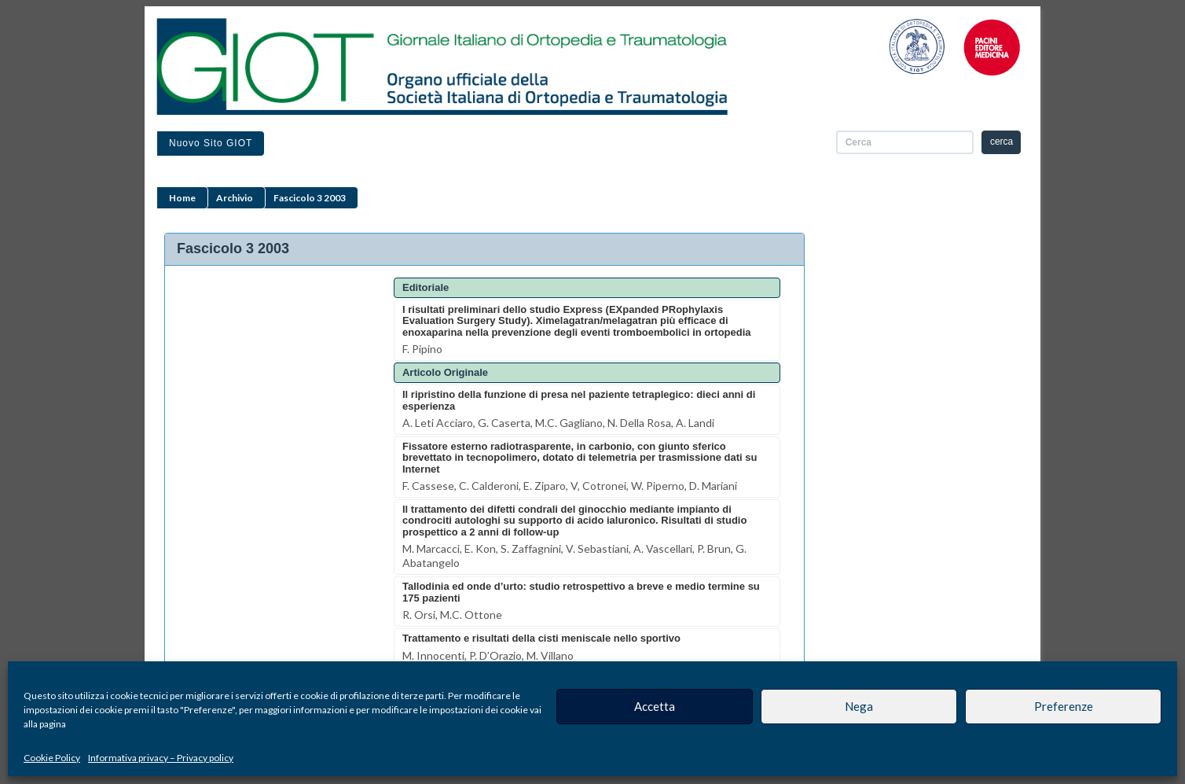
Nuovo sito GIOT (210, 143)
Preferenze (1063, 706)
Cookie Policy (52, 758)
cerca (1001, 141)
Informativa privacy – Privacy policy (160, 758)
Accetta (654, 706)
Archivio (234, 198)
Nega (859, 706)
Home (182, 198)
